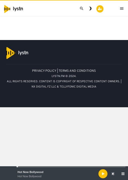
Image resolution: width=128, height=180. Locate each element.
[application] (64, 174)
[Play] (102, 173)
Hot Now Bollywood (30, 172)
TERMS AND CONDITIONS (77, 71)
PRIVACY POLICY (44, 71)
